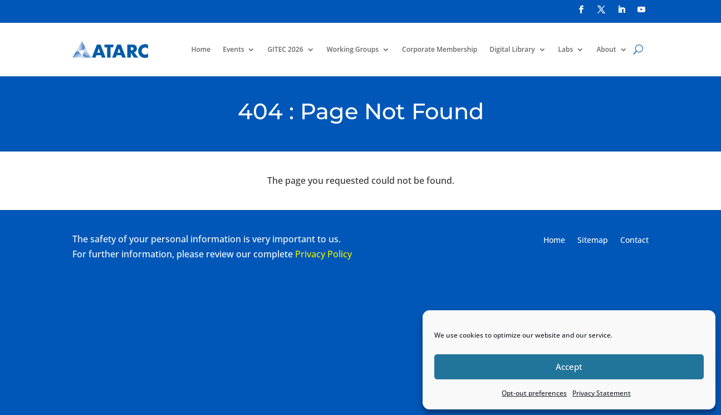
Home (201, 49)
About (606, 49)
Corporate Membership (439, 49)
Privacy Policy (323, 254)
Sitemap (592, 240)
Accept (569, 366)
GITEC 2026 (285, 49)
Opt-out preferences (534, 393)
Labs (565, 49)
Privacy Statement (601, 393)
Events (233, 49)
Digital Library (511, 49)
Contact (634, 240)
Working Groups (353, 49)
